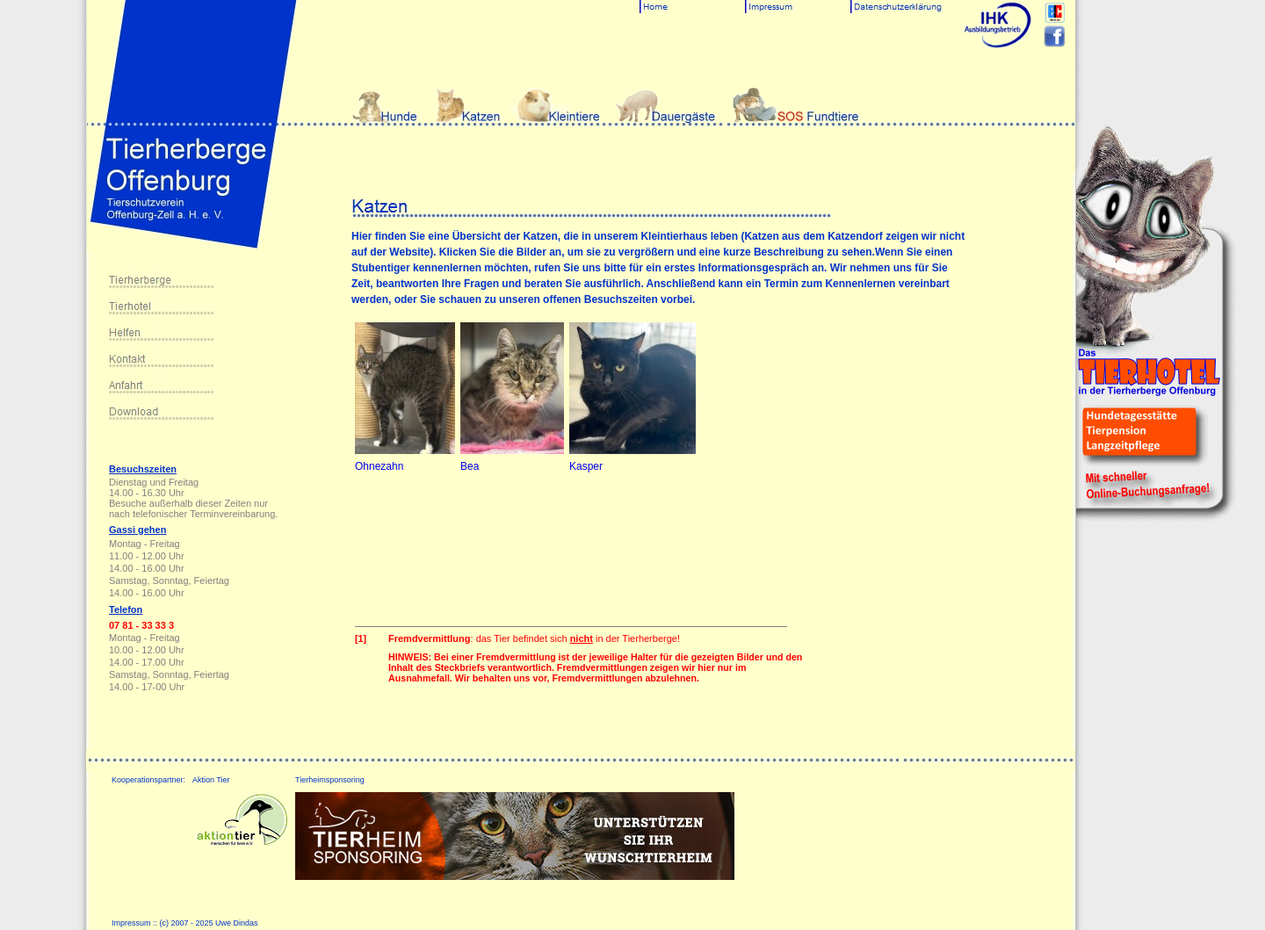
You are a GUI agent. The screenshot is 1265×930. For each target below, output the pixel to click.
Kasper (586, 466)
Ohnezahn (379, 466)
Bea (469, 466)
